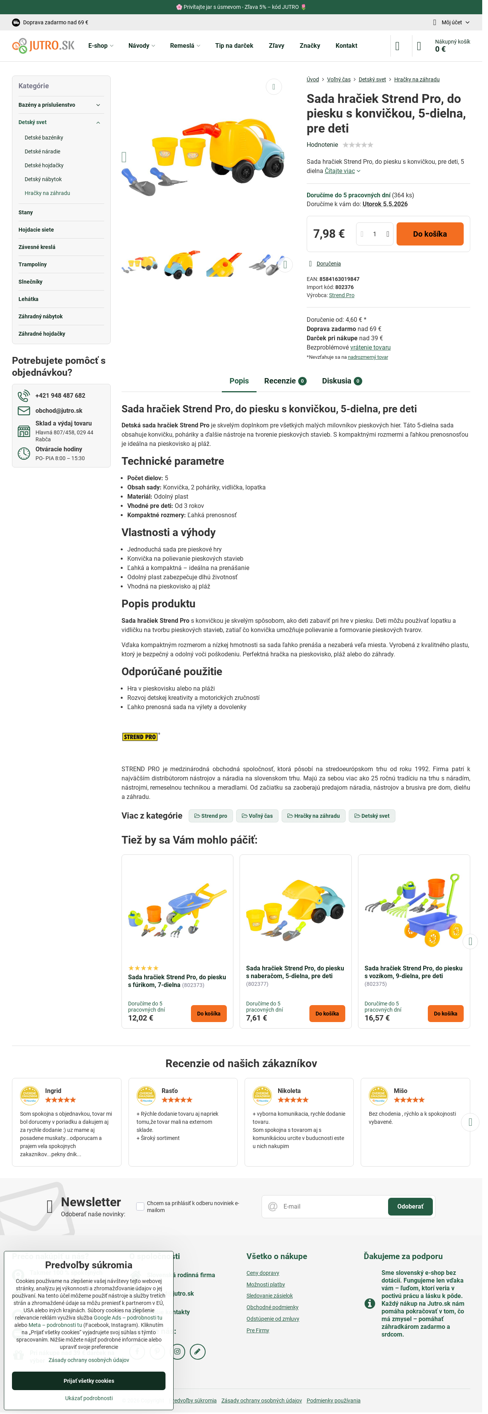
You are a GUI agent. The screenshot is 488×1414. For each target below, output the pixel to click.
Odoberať (410, 1206)
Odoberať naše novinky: (93, 1214)
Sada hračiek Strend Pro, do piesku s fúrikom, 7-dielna (177, 981)
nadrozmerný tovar (368, 357)
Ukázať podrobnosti (89, 1398)
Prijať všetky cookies (89, 1381)
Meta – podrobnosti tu (55, 1325)
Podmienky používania (334, 1400)
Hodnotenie (322, 144)
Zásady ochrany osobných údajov (261, 1400)
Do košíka (430, 234)
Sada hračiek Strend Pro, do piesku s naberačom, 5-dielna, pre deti (295, 972)
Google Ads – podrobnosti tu (128, 1318)
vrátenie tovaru (370, 347)
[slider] (358, 145)
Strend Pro (342, 295)
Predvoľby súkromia (193, 1400)
